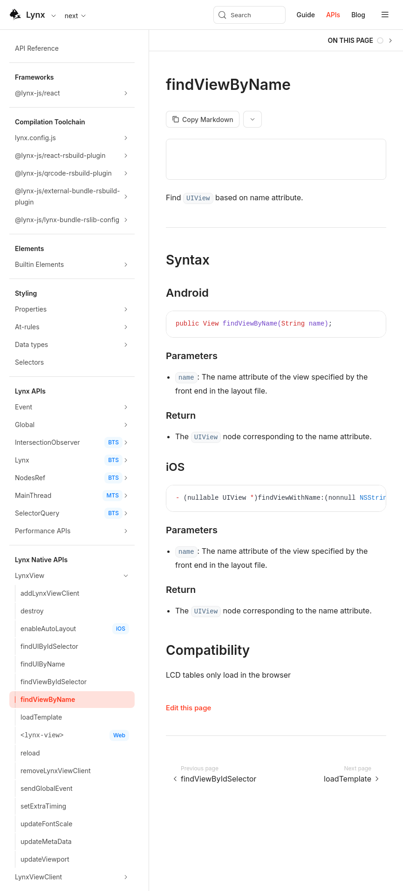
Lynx (35, 15)
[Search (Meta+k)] (249, 15)
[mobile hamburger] (385, 14)
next (76, 16)
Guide (306, 15)
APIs (333, 15)
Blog (358, 15)
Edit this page (188, 707)
